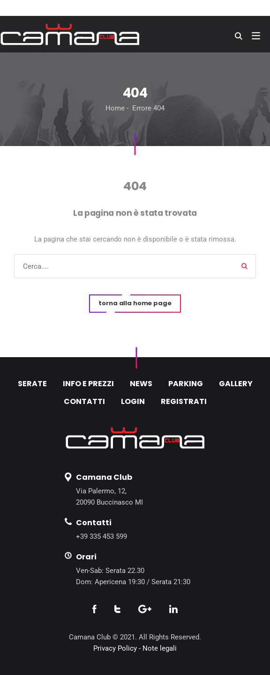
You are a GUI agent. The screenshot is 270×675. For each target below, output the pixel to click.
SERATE (32, 383)
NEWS (141, 383)
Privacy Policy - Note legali (135, 648)
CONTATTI (84, 401)
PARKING (185, 383)
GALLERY (236, 383)
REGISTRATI (184, 401)
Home (115, 108)
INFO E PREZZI (88, 383)
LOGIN (133, 401)
